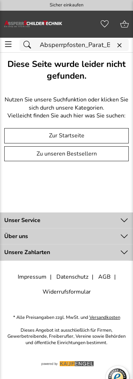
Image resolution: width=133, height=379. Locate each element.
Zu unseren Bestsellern (67, 154)
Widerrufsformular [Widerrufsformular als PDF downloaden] (67, 292)
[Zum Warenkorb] (124, 24)
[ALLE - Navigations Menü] (8, 44)
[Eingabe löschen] (119, 45)
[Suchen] (29, 45)
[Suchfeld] (74, 45)
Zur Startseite (66, 136)
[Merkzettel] (104, 24)
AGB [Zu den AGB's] (104, 277)
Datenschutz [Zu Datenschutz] (72, 277)
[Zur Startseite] (33, 24)
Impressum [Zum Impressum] (32, 277)
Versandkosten (104, 318)
